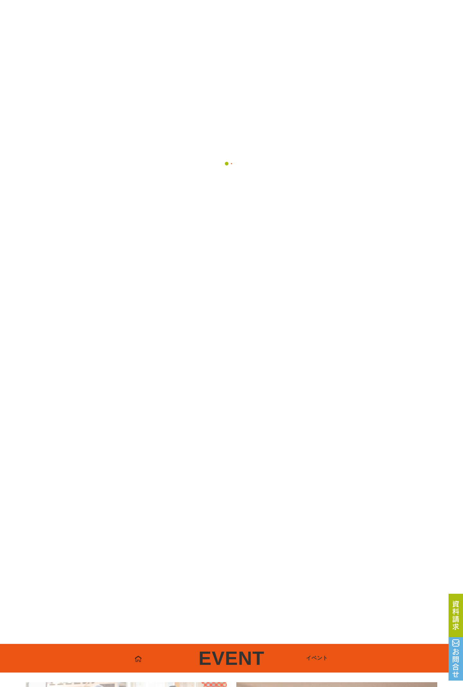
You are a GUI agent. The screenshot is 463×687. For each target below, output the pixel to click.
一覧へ (231, 308)
